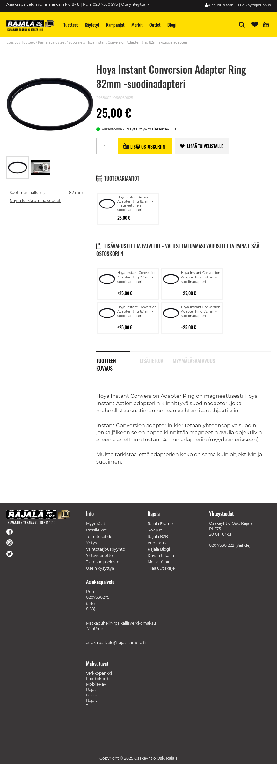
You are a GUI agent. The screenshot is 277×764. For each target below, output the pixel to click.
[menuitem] (71, 24)
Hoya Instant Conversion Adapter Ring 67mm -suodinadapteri (137, 311)
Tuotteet (28, 43)
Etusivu (12, 43)
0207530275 (97, 597)
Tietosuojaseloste (102, 562)
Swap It (155, 530)
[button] (40, 167)
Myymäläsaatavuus (190, 360)
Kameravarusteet (52, 43)
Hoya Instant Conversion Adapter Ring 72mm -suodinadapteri (200, 311)
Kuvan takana (161, 555)
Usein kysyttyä (100, 568)
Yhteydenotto (99, 555)
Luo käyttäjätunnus (254, 5)
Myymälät (95, 523)
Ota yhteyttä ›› (135, 4)
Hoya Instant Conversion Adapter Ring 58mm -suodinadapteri (200, 277)
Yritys (91, 542)
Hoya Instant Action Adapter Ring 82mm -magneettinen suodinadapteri (135, 203)
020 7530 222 (221, 545)
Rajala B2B (158, 536)
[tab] (118, 357)
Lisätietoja (151, 360)
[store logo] (30, 25)
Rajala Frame (160, 523)
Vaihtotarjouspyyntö (105, 549)
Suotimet (76, 43)
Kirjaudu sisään (220, 5)
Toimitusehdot (100, 536)
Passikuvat (96, 530)
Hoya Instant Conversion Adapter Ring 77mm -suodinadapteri (137, 277)
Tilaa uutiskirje (161, 568)
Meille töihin (159, 562)
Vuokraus (157, 542)
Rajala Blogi (159, 549)
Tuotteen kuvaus (106, 360)
